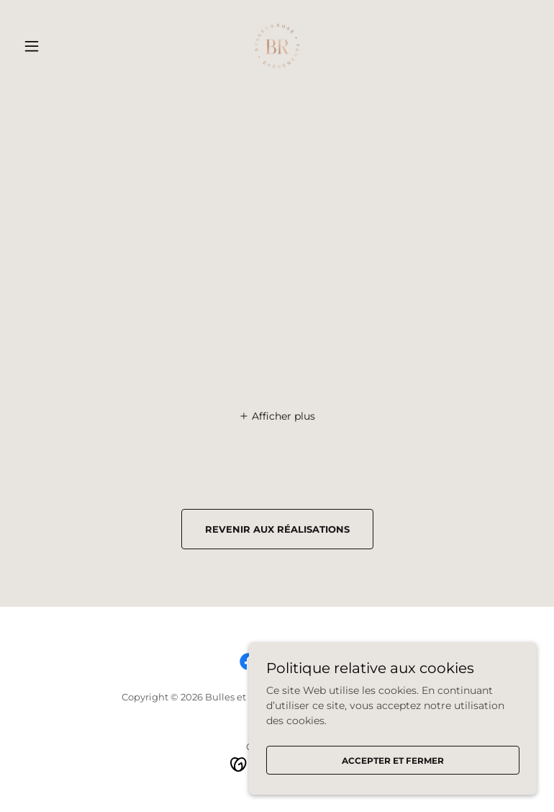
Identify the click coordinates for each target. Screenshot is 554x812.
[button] (56, 46)
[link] (276, 46)
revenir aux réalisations (277, 529)
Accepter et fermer (393, 760)
